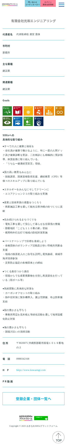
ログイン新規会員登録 (48, 3)
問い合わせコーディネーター (32, 3)
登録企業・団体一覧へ (33, 398)
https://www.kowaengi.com (31, 370)
